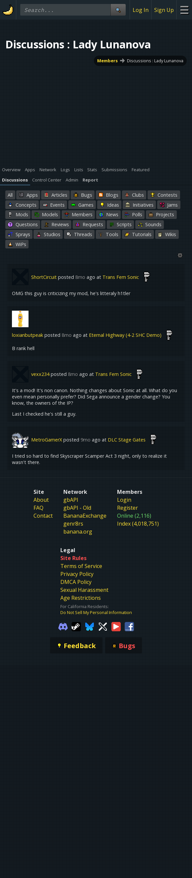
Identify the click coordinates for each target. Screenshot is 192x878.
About (41, 499)
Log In (141, 10)
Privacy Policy (77, 574)
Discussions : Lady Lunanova (155, 61)
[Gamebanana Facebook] (129, 626)
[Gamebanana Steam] (76, 626)
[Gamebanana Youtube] (116, 626)
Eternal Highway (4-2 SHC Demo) (125, 335)
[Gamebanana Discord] (63, 626)
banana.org (77, 531)
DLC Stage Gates (127, 440)
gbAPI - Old (77, 507)
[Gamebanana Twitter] (102, 626)
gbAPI (70, 499)
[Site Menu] (184, 10)
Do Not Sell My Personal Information (96, 612)
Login (124, 499)
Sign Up (164, 10)
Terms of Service (81, 566)
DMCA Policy (76, 582)
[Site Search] (118, 10)
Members (107, 61)
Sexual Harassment (84, 590)
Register (127, 507)
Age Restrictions (80, 597)
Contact (43, 515)
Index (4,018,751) (138, 523)
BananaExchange (84, 515)
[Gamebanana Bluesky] (89, 626)
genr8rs (73, 523)
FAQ (38, 507)
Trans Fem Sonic (120, 277)
